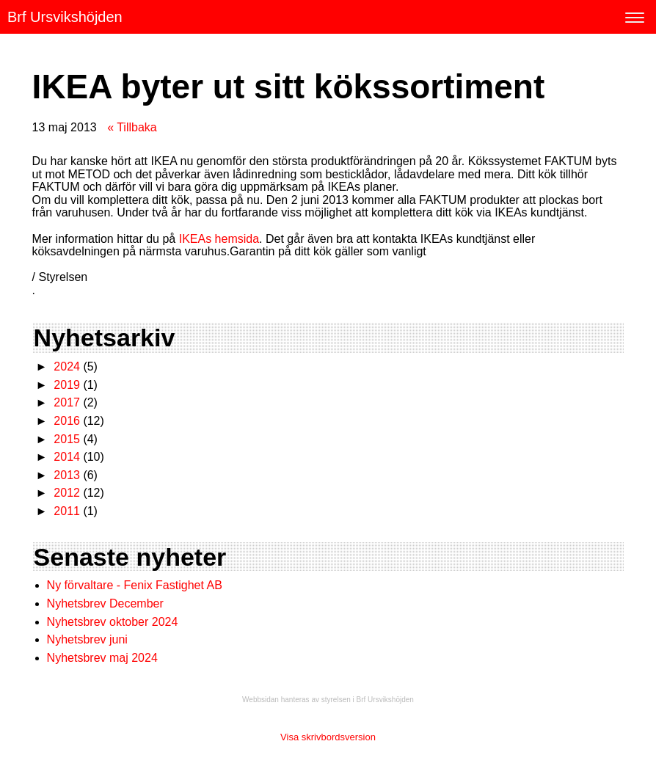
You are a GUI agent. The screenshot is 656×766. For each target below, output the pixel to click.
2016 (67, 421)
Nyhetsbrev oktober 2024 (112, 622)
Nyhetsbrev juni (87, 639)
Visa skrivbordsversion (328, 737)
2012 (67, 492)
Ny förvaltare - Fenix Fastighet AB (136, 585)
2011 (67, 511)
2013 (67, 475)
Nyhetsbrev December (105, 603)
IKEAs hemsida (219, 239)
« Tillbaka (132, 127)
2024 (67, 366)
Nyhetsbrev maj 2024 (102, 658)
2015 (67, 439)
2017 (67, 402)
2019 (67, 385)
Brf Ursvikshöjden (65, 17)
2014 (67, 457)
